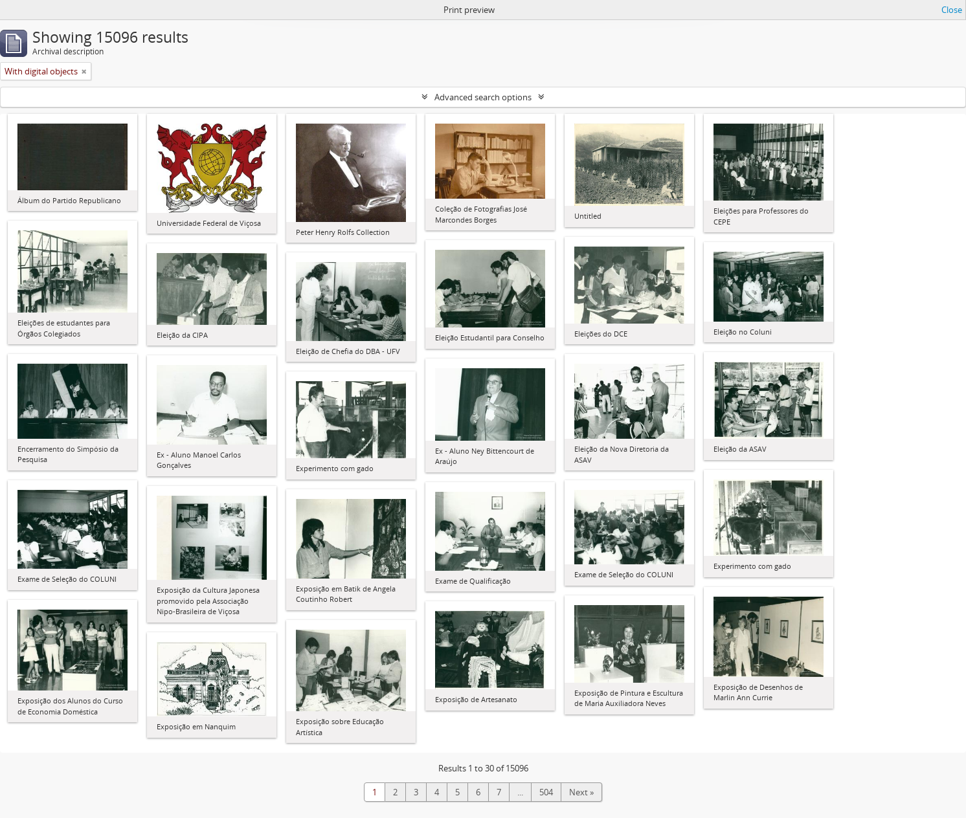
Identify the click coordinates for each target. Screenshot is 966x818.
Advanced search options (483, 97)
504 (546, 792)
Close (951, 10)
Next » (581, 792)
